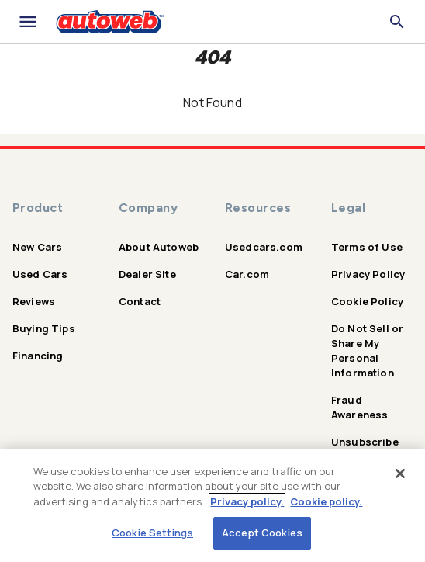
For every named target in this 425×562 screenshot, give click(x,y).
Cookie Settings (152, 532)
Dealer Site (147, 274)
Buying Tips (43, 328)
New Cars (37, 247)
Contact (140, 301)
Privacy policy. (247, 501)
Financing (37, 356)
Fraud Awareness (359, 407)
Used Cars (39, 274)
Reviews (33, 301)
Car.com (247, 274)
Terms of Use (367, 247)
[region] (212, 505)
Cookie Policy (367, 301)
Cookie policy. (326, 501)
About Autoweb (159, 247)
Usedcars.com (263, 247)
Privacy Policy (368, 274)
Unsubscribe (365, 442)
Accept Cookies (262, 532)
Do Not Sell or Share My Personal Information (367, 350)
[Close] (400, 473)
